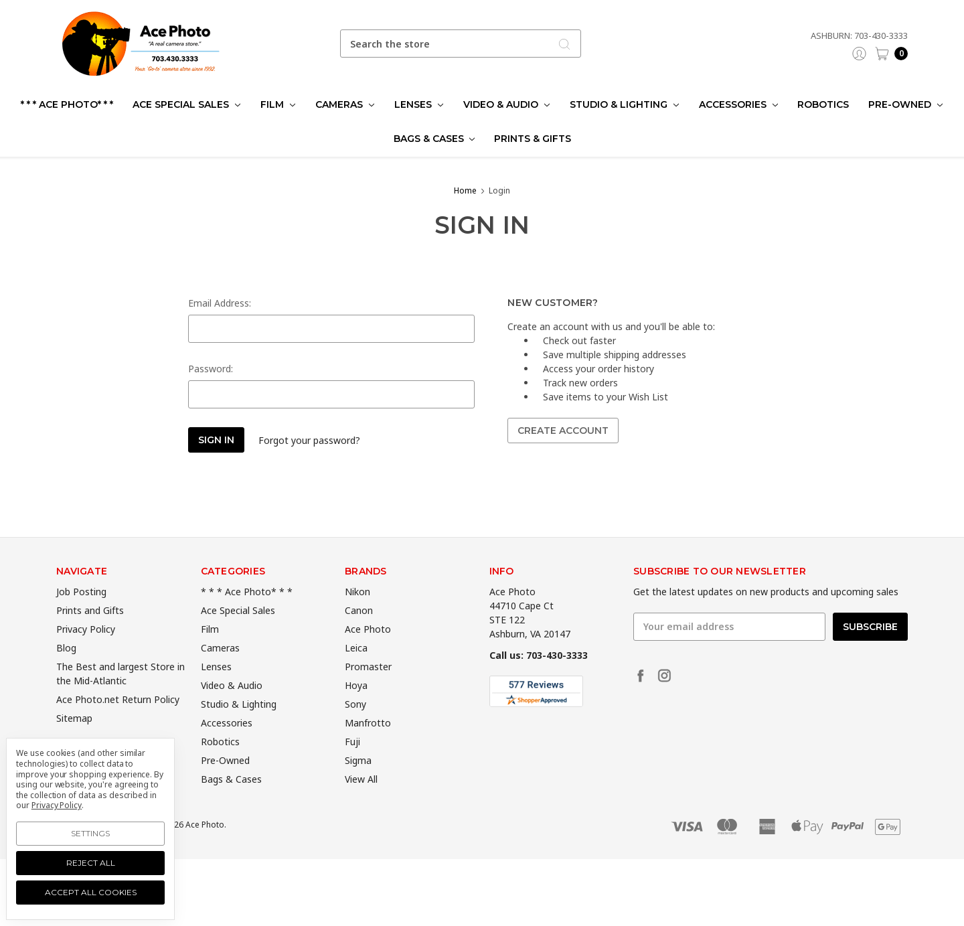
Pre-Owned (905, 104)
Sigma (358, 785)
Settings (90, 833)
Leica (356, 672)
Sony (355, 728)
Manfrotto (368, 747)
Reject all (90, 863)
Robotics (823, 104)
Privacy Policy (85, 653)
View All (361, 803)
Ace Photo (368, 653)
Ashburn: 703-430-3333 (859, 35)
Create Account (563, 431)
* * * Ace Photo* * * (67, 104)
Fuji (352, 766)
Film (277, 104)
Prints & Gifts (532, 139)
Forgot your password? (309, 440)
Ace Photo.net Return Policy (117, 724)
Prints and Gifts (90, 635)
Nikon (357, 616)
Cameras (344, 104)
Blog (66, 672)
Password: (210, 368)
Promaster (368, 691)
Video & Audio (506, 104)
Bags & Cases (434, 139)
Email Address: (219, 303)
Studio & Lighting (624, 104)
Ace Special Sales (186, 104)
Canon (359, 635)
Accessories (738, 104)
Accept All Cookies (91, 892)
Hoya (356, 710)
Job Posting (81, 616)
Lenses (418, 104)
